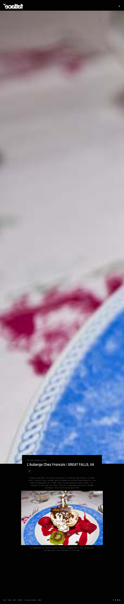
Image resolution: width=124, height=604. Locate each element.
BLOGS (9, 600)
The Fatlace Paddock (30, 600)
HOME (4, 600)
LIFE (28, 460)
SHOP (14, 600)
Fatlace (37, 460)
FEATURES (20, 600)
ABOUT (39, 600)
